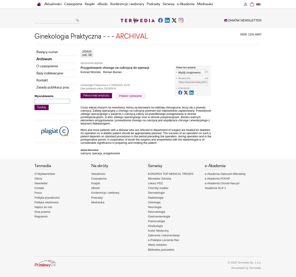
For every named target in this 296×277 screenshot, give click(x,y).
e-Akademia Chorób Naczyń (222, 183)
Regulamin (41, 216)
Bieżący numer (47, 52)
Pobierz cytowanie (130, 95)
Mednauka (205, 4)
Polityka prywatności (47, 197)
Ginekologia (155, 226)
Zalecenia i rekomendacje (164, 235)
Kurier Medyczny (158, 230)
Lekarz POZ (155, 183)
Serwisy (168, 4)
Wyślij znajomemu (189, 72)
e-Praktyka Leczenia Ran (163, 240)
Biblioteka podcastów (161, 249)
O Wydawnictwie (44, 173)
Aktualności (53, 4)
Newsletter (41, 183)
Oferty (38, 178)
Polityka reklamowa (46, 202)
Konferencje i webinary (127, 4)
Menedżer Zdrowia (159, 178)
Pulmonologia (156, 221)
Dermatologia (156, 192)
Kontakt (42, 80)
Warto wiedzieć (157, 244)
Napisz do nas (43, 207)
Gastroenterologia (159, 216)
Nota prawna (42, 211)
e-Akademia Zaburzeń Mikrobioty (225, 173)
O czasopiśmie (47, 66)
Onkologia (154, 202)
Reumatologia (156, 211)
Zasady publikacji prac (52, 87)
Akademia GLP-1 (215, 188)
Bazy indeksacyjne (49, 73)
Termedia (255, 268)
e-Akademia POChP (217, 178)
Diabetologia (155, 197)
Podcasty (153, 4)
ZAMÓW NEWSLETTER (243, 20)
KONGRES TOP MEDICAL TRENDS (170, 173)
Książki (90, 4)
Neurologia (154, 207)
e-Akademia (185, 4)
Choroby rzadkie (158, 188)
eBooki (102, 4)
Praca (38, 192)
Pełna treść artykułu (96, 95)
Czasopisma (73, 4)
